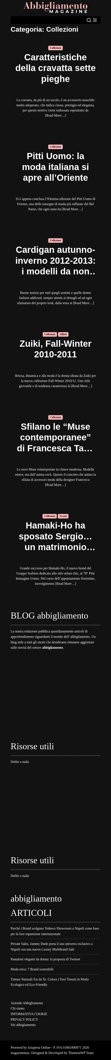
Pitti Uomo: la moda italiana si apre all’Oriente (55, 167)
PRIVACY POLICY (24, 1019)
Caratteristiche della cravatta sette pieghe (55, 68)
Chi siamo (17, 1008)
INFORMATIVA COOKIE (29, 1014)
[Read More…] (55, 115)
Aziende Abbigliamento (27, 1003)
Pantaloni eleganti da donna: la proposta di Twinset (45, 959)
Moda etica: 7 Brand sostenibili (32, 969)
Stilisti (63, 334)
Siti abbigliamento (23, 1025)
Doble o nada (20, 762)
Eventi (63, 516)
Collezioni (55, 47)
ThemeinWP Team (81, 1053)
